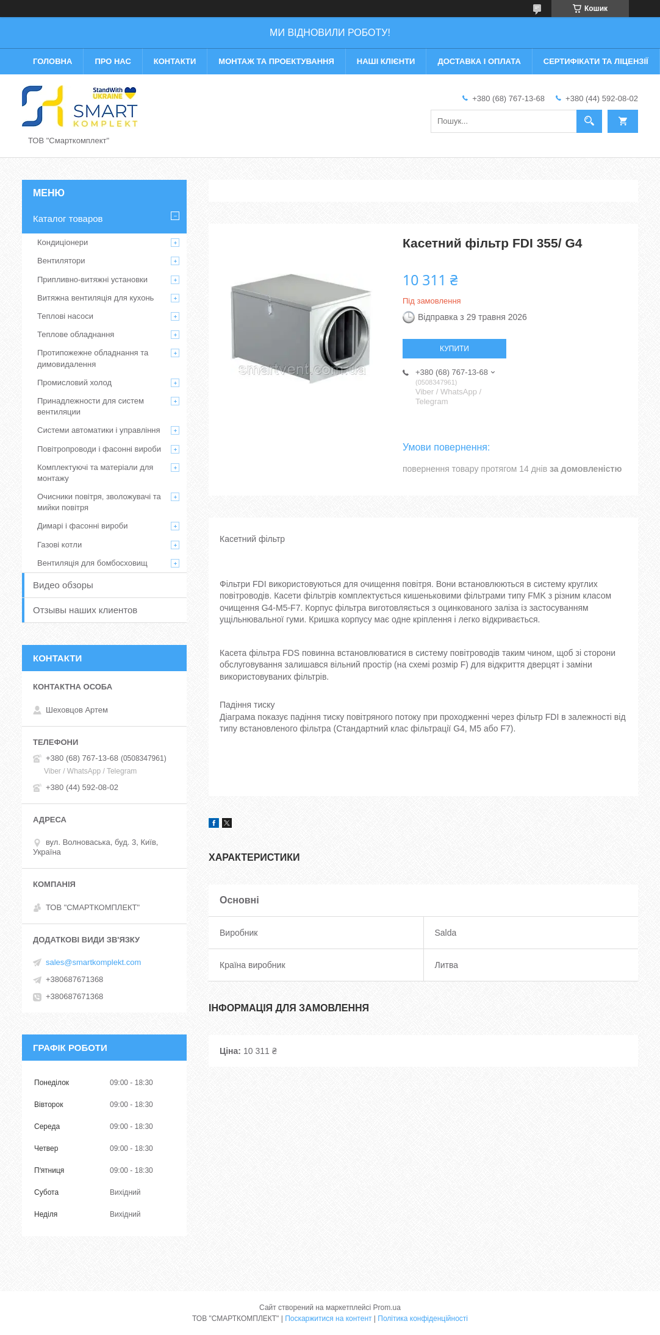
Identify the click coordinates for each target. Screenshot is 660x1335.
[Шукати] (589, 121)
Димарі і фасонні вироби (82, 525)
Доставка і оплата (478, 61)
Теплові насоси (65, 316)
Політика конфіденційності (423, 1318)
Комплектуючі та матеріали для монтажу (95, 473)
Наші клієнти (386, 61)
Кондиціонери (62, 242)
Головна (52, 61)
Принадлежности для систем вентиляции (90, 406)
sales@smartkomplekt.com (93, 962)
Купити (454, 348)
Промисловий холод (74, 382)
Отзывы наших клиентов (85, 610)
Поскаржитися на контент (328, 1318)
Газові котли (59, 544)
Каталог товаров (68, 218)
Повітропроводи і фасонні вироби (99, 449)
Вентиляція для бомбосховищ (92, 563)
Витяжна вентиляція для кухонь (95, 297)
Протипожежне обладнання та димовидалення (92, 358)
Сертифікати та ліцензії (595, 61)
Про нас (113, 61)
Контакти (175, 61)
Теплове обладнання (75, 334)
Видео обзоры (63, 585)
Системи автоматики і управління (98, 430)
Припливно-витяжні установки (92, 279)
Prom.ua (387, 1307)
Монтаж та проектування (276, 61)
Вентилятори (61, 260)
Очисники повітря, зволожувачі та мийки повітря (99, 502)
